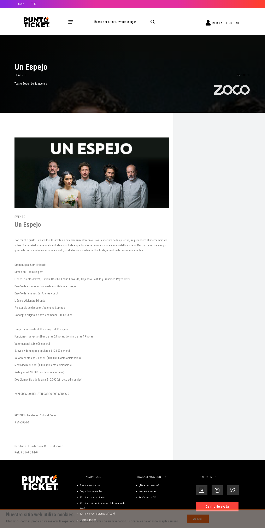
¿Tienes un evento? (149, 485)
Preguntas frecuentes (91, 491)
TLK (33, 4)
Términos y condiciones (92, 497)
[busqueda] (152, 21)
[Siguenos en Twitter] (233, 490)
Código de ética (88, 519)
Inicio (21, 4)
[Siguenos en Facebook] (201, 490)
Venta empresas (147, 491)
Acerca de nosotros (90, 485)
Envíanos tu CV (147, 497)
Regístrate (232, 22)
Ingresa (214, 23)
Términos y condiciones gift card (97, 513)
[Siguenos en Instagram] (217, 490)
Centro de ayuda (217, 507)
